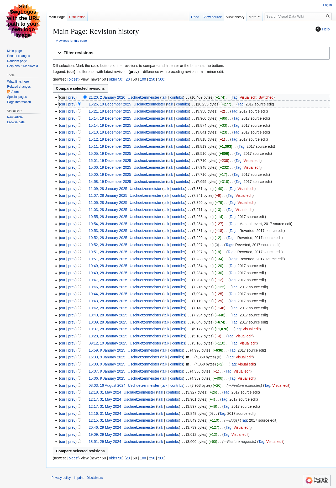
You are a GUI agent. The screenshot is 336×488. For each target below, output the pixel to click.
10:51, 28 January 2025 (108, 252)
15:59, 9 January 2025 (107, 350)
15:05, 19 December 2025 (110, 153)
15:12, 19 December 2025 (110, 139)
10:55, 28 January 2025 (108, 217)
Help (322, 29)
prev (71, 97)
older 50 (115, 79)
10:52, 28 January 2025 (108, 238)
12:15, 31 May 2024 (105, 420)
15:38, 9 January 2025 (107, 364)
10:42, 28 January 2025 (108, 308)
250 (152, 79)
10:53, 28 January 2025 (108, 231)
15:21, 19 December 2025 (110, 111)
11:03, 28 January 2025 (108, 210)
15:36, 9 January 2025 (107, 378)
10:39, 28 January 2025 (108, 322)
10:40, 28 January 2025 (108, 315)
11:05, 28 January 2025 (108, 202)
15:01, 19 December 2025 (110, 160)
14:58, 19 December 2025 (110, 181)
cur (62, 104)
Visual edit (252, 160)
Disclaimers (95, 478)
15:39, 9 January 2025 (107, 357)
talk (164, 97)
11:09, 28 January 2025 (108, 189)
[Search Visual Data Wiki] (298, 16)
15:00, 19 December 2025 (110, 167)
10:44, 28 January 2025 (108, 294)
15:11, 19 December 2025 (110, 146)
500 (161, 79)
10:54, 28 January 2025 (108, 224)
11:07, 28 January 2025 (108, 195)
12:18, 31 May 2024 (105, 392)
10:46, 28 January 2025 (108, 287)
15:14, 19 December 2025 (110, 118)
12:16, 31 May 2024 (105, 413)
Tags (234, 224)
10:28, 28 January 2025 (108, 336)
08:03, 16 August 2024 (107, 385)
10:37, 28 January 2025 (108, 329)
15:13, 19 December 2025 (110, 132)
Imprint (78, 478)
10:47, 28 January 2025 (108, 280)
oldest (73, 79)
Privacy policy (61, 478)
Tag (235, 97)
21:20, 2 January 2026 (107, 97)
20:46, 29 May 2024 (105, 427)
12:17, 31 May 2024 (105, 399)
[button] (191, 53)
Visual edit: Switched (257, 97)
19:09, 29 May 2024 (105, 434)
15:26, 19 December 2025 (110, 104)
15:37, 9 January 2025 (107, 371)
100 (143, 79)
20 (128, 79)
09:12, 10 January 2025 (108, 343)
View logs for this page (71, 40)
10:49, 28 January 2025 (108, 266)
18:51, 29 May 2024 (105, 441)
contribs (176, 97)
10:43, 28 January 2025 (108, 301)
